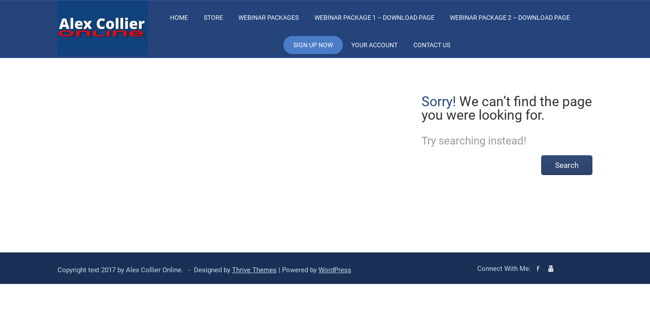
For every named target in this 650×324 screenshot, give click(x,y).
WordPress (334, 270)
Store (213, 17)
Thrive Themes (254, 270)
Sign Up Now (313, 45)
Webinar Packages (268, 17)
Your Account (374, 45)
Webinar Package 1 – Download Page (374, 17)
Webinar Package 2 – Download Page (510, 17)
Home (179, 17)
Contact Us (431, 45)
